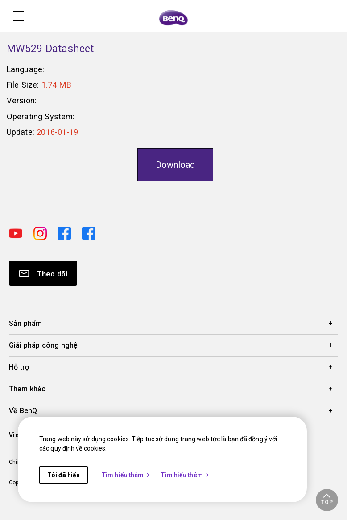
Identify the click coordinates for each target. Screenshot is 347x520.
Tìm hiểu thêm (126, 475)
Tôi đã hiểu (63, 475)
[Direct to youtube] (17, 232)
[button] (327, 500)
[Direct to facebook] (66, 232)
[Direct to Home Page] (173, 17)
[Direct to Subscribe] (43, 273)
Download (175, 164)
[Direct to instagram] (42, 232)
